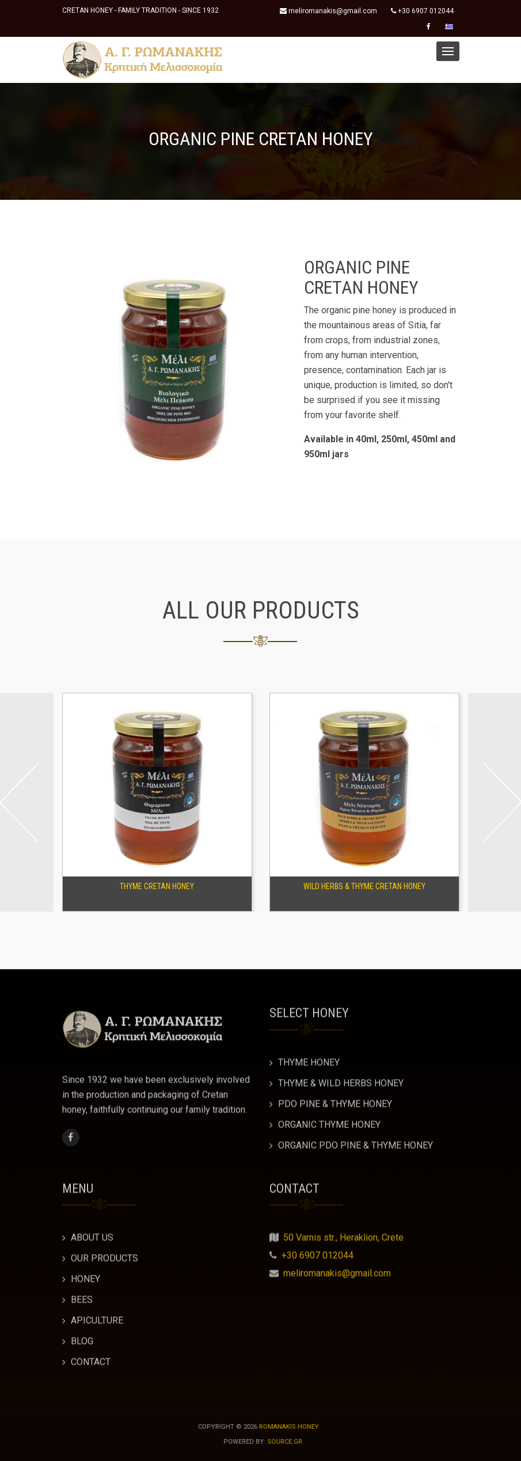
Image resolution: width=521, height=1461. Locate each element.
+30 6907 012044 (422, 11)
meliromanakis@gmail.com (328, 11)
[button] (447, 51)
